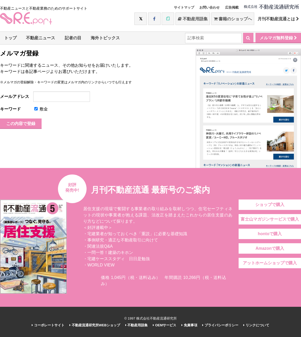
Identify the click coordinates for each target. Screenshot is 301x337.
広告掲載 (232, 7)
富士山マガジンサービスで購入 (270, 219)
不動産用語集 (193, 19)
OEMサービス (164, 325)
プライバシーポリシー (220, 325)
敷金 (41, 109)
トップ (10, 38)
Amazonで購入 (270, 248)
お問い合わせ (209, 7)
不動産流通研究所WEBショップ (94, 325)
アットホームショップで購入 (270, 263)
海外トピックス (105, 38)
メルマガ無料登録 (278, 38)
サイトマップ (184, 7)
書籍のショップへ (233, 19)
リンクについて (256, 325)
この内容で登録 (21, 123)
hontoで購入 (270, 234)
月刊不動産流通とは (278, 19)
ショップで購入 (269, 204)
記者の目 (73, 38)
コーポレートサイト (48, 325)
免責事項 (189, 325)
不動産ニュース (40, 38)
